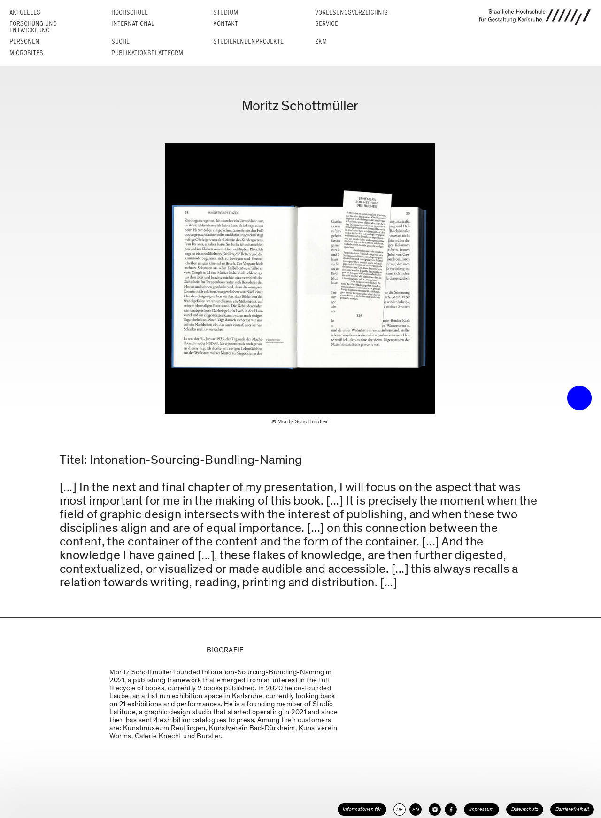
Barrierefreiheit (572, 809)
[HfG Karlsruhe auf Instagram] (435, 809)
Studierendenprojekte (248, 42)
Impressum (481, 809)
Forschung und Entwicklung (33, 27)
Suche (120, 42)
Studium (225, 12)
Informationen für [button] (362, 809)
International (132, 24)
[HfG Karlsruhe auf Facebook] (451, 809)
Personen (24, 42)
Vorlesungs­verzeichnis (351, 12)
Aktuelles (24, 12)
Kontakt (225, 24)
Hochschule (129, 12)
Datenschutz (524, 809)
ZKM (321, 42)
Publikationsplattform (147, 53)
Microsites (26, 53)
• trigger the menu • (579, 398)
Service (326, 24)
